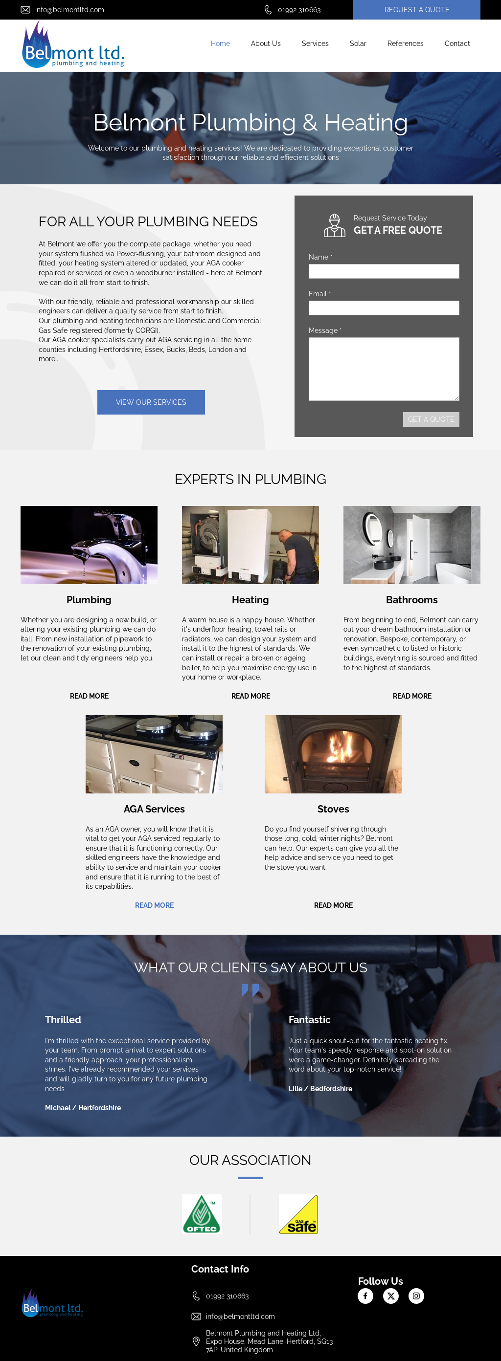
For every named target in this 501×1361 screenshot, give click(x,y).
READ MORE (89, 696)
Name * (321, 257)
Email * (320, 294)
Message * (325, 330)
